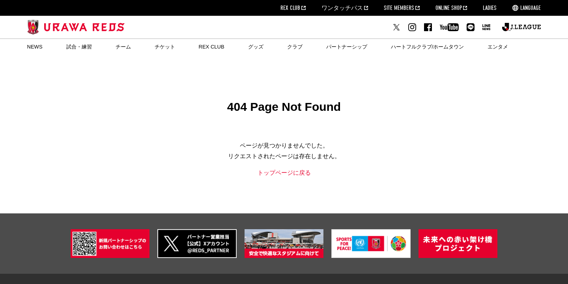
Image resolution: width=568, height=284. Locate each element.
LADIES (490, 7)
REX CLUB (290, 7)
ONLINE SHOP (448, 7)
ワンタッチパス (342, 7)
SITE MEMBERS (399, 7)
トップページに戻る (284, 172)
